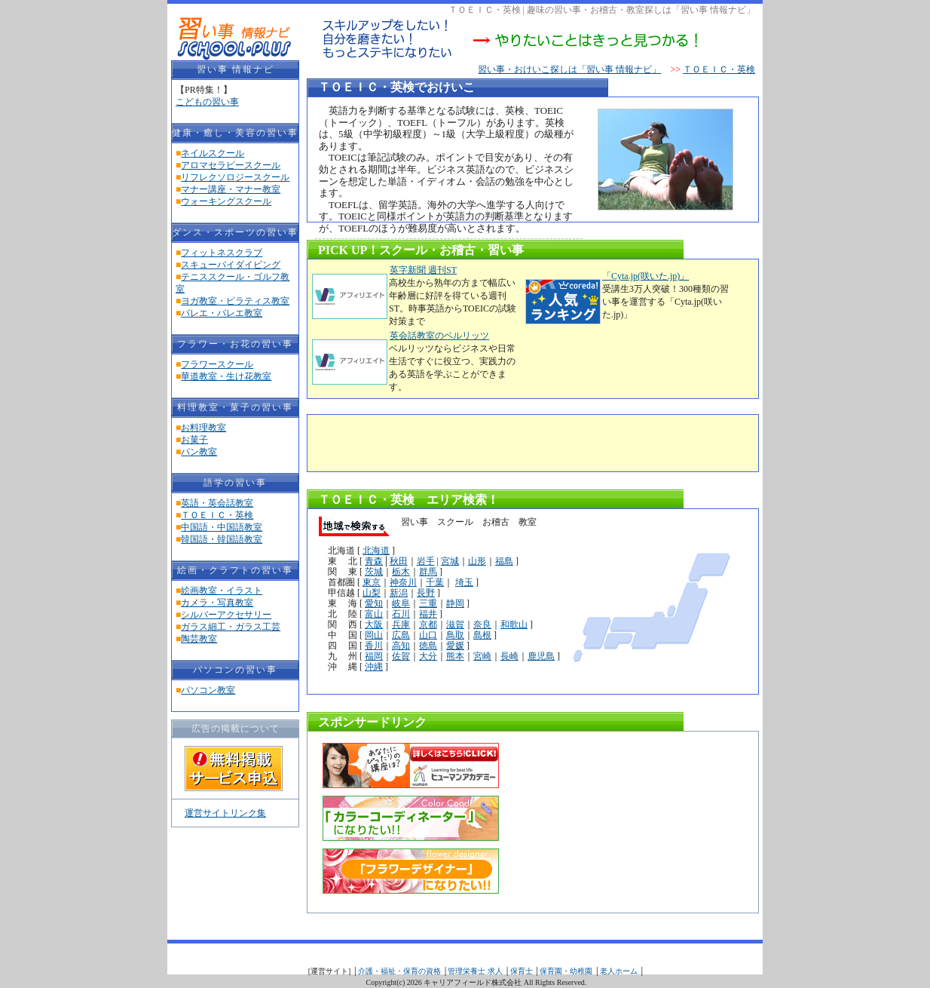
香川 (374, 645)
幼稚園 (581, 971)
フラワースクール (217, 364)
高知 (401, 645)
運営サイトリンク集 (225, 813)
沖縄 (374, 666)
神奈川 (403, 582)
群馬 (428, 571)
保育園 (551, 971)
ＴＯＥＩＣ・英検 (217, 515)
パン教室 (199, 451)
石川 (401, 614)
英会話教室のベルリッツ (439, 335)
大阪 (374, 624)
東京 (372, 582)
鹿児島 (541, 656)
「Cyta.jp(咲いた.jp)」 (645, 276)
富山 (374, 614)
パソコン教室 (208, 690)
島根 (482, 635)
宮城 (450, 561)
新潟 (399, 593)
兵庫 (401, 624)
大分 (428, 656)
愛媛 (455, 645)
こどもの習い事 (207, 102)
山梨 (372, 593)
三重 (428, 603)
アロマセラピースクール (230, 165)
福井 (428, 614)
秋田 (399, 561)
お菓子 (194, 439)
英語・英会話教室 (217, 503)
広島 (401, 635)
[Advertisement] (491, 441)
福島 (504, 561)
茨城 (374, 571)
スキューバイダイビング (230, 264)
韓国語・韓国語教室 (221, 539)
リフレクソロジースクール (235, 177)
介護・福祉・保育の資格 (399, 971)
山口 (428, 635)
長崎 (509, 656)
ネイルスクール (212, 153)
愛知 (374, 603)
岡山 (374, 635)
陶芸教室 (199, 639)
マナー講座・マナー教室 (230, 189)
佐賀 (401, 656)
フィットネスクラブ (221, 252)
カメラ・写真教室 (217, 602)
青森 (374, 561)
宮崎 (482, 656)
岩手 (426, 561)
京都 (428, 624)
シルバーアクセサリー (226, 614)
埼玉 (464, 582)
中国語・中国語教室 (221, 527)
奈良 (482, 624)
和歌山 (514, 624)
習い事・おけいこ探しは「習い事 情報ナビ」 (569, 69)
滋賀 (455, 624)
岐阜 (401, 603)
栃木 (401, 571)
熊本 (455, 656)
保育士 (521, 971)
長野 (426, 593)
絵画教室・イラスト (221, 590)
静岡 (455, 603)
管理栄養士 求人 (475, 971)
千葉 (435, 582)
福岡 (374, 656)
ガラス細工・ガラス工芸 (230, 626)
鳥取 (455, 635)
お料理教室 (203, 427)
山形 (477, 561)
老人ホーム (619, 971)
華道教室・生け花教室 (226, 376)
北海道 (376, 550)
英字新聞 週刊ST (423, 270)
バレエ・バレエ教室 (221, 313)
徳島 (428, 645)
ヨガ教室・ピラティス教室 (235, 301)
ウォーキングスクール (226, 201)
